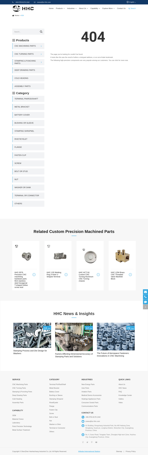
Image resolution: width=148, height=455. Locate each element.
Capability (95, 8)
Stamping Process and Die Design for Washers (30, 352)
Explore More (108, 8)
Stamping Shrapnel (24, 131)
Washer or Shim (23, 187)
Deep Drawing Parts (25, 70)
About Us (83, 8)
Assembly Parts (23, 86)
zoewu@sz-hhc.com (42, 2)
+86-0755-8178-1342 (21, 2)
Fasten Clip (20, 155)
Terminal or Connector (27, 196)
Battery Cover (22, 115)
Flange (18, 147)
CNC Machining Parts (25, 46)
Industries (72, 8)
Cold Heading (21, 78)
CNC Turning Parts (24, 54)
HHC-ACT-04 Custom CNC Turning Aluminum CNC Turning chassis (86, 276)
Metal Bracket (22, 107)
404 (22, 15)
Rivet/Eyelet (21, 139)
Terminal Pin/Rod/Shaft (26, 99)
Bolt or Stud (21, 171)
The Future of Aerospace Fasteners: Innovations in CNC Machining (113, 354)
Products (60, 8)
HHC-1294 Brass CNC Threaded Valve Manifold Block (118, 275)
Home (51, 8)
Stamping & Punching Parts (25, 62)
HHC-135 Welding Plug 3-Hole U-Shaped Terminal (54, 274)
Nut (16, 179)
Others (18, 204)
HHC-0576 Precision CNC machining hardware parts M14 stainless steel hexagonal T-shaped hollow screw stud (21, 279)
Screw (18, 163)
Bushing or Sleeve (24, 123)
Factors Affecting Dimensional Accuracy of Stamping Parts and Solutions (74, 355)
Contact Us (121, 8)
